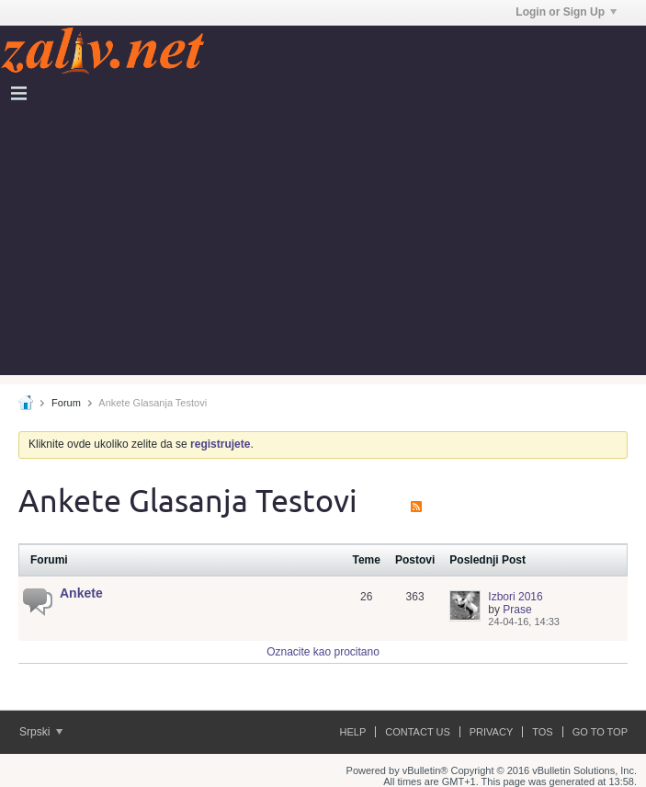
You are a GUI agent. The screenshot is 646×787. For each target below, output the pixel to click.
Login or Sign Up (566, 12)
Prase (517, 609)
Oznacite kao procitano (323, 651)
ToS (542, 731)
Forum (66, 402)
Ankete (81, 593)
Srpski (40, 731)
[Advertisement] (323, 246)
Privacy (491, 731)
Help (353, 731)
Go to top (600, 731)
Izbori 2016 (515, 596)
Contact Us (417, 731)
